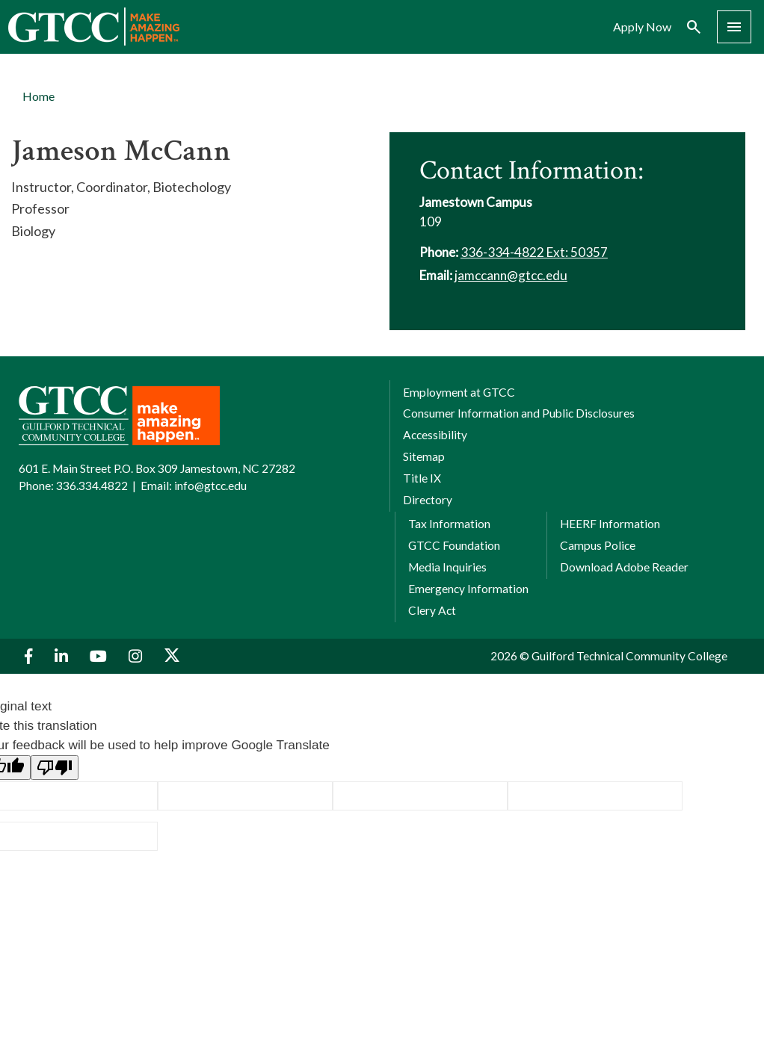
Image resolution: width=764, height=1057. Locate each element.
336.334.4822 (92, 485)
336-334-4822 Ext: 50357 (534, 252)
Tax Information (449, 523)
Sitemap (424, 456)
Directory (427, 499)
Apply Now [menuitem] (642, 27)
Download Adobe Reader (624, 567)
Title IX (422, 478)
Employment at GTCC (459, 392)
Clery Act (432, 610)
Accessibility (435, 434)
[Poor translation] (54, 767)
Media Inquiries (447, 567)
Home (38, 96)
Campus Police (597, 545)
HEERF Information (610, 523)
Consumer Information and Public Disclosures (519, 413)
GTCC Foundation (454, 545)
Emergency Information (468, 588)
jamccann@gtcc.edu (511, 275)
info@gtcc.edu (210, 485)
